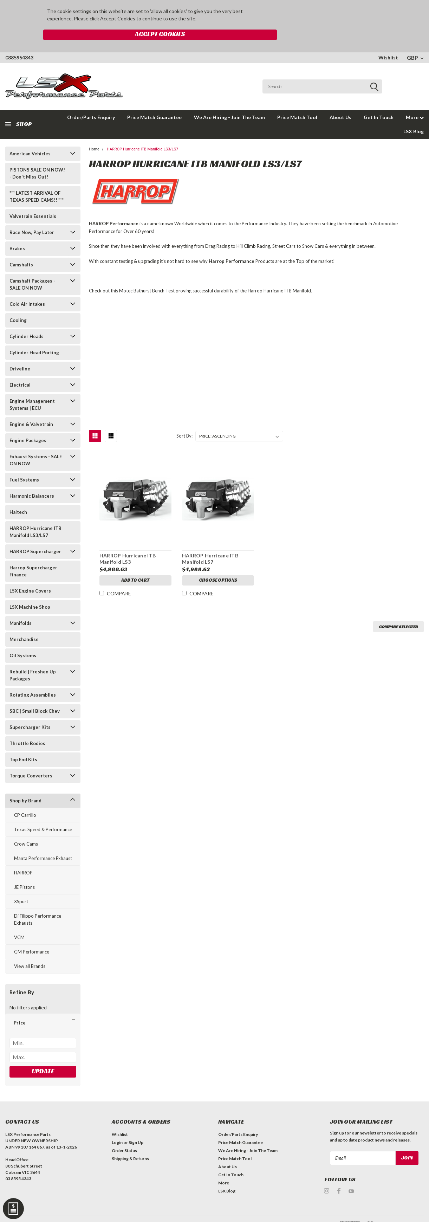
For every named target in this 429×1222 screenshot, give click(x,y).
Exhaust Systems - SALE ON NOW (35, 444)
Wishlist (388, 42)
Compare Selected (398, 611)
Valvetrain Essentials (32, 200)
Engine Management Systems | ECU (32, 389)
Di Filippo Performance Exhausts (37, 904)
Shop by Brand (25, 785)
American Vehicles (30, 138)
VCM (19, 922)
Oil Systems (22, 640)
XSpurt (21, 886)
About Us (340, 102)
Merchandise (24, 624)
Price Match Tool (297, 102)
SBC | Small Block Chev (34, 695)
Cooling (18, 305)
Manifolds (20, 607)
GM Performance (31, 936)
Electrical (20, 369)
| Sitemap (78, 1211)
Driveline (19, 353)
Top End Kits (23, 744)
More (415, 102)
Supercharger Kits (30, 712)
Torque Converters (30, 760)
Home (94, 133)
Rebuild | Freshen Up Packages (32, 659)
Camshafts (21, 249)
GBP (415, 42)
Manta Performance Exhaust (43, 843)
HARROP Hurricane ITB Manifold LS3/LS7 (35, 516)
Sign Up (136, 1127)
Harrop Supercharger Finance (33, 555)
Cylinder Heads (26, 321)
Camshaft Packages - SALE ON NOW (32, 269)
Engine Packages (27, 425)
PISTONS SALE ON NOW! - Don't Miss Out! (37, 157)
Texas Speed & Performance (43, 814)
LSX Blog (413, 116)
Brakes (17, 233)
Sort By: (184, 421)
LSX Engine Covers (30, 575)
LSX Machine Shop (29, 591)
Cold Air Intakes (27, 288)
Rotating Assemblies (32, 679)
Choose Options (217, 566)
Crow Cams (26, 828)
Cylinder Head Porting (34, 337)
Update (43, 1056)
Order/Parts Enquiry (238, 1119)
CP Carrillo (25, 799)
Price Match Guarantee (154, 102)
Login (117, 1127)
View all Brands (29, 950)
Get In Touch (379, 102)
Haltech (18, 496)
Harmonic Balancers (31, 480)
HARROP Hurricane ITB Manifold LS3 (127, 543)
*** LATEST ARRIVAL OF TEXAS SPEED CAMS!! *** (36, 181)
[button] (42, 1007)
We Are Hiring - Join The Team (229, 102)
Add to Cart (135, 566)
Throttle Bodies (27, 728)
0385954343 (19, 42)
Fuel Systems (24, 464)
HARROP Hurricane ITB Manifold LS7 (210, 543)
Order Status (124, 1135)
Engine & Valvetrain (31, 409)
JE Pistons (24, 871)
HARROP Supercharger (35, 536)
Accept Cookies (315, 15)
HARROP (23, 857)
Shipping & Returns (130, 1143)
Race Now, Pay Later (31, 217)
